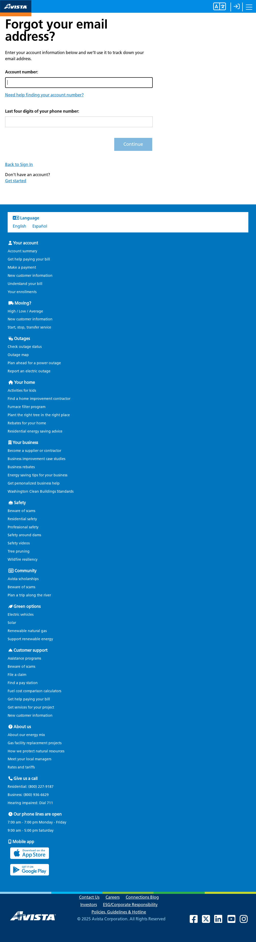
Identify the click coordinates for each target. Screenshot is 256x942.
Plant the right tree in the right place (39, 415)
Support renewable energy (30, 639)
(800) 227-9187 (40, 786)
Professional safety (23, 527)
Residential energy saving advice (35, 431)
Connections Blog (142, 897)
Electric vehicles (20, 614)
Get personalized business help (34, 483)
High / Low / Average (25, 311)
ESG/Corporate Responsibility (130, 904)
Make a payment (22, 267)
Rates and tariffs (21, 767)
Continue (133, 144)
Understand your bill (25, 284)
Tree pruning (19, 551)
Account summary (22, 251)
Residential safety (22, 519)
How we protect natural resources (36, 751)
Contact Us (89, 897)
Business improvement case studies (36, 459)
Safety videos (19, 543)
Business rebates (21, 467)
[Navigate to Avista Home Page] (15, 11)
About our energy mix (26, 735)
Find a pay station (23, 683)
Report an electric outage (29, 371)
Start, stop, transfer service (29, 327)
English (19, 226)
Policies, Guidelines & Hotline (119, 912)
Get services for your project (31, 707)
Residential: (33, 787)
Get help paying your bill (29, 259)
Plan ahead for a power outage (34, 363)
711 (50, 803)
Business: (31, 795)
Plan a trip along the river (29, 595)
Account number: (21, 72)
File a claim (17, 675)
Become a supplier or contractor (34, 451)
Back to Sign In (19, 164)
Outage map (18, 355)
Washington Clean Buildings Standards (40, 491)
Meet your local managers (29, 759)
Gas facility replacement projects (34, 743)
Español (39, 226)
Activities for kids (22, 390)
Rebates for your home (27, 423)
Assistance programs (24, 658)
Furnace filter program (26, 407)
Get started (15, 180)
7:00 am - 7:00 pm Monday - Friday (37, 822)
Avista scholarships (23, 579)
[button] (44, 95)
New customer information (30, 275)
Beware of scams (21, 511)
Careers (113, 897)
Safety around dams (24, 535)
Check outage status (25, 347)
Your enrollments (22, 292)
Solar (12, 623)
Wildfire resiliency (22, 559)
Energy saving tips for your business (37, 475)
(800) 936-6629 (35, 795)
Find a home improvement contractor (39, 399)
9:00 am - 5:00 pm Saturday (31, 831)
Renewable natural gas (27, 631)
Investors (88, 904)
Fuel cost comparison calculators (34, 691)
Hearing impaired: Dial (33, 803)
